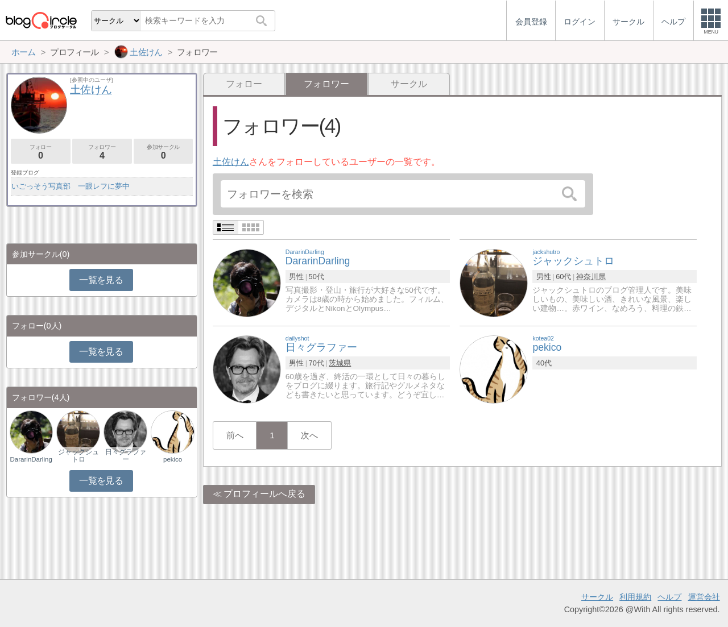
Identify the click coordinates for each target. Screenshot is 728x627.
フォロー (244, 84)
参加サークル (163, 152)
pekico (172, 459)
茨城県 (340, 363)
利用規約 (635, 596)
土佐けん (231, 162)
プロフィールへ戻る (264, 494)
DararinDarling (31, 459)
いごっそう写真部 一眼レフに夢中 (70, 186)
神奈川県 (591, 276)
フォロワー (102, 152)
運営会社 (704, 596)
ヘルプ (669, 596)
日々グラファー (125, 455)
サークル (409, 84)
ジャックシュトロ (78, 455)
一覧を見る (101, 280)
